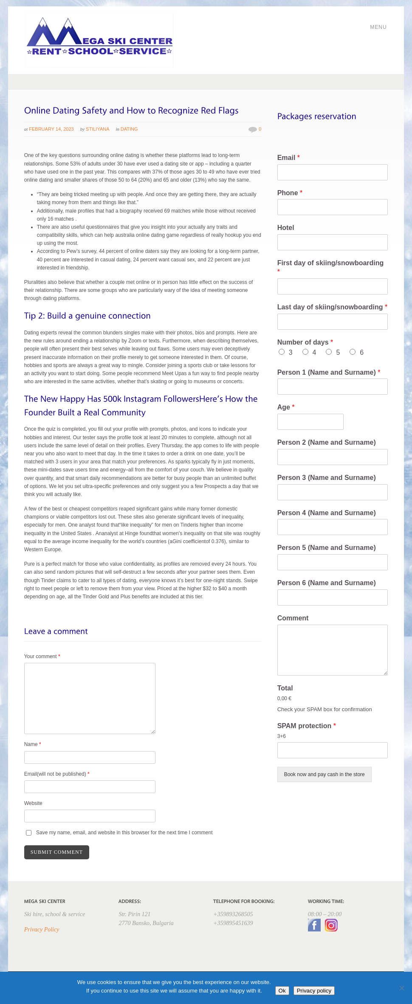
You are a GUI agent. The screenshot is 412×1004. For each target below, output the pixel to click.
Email (288, 157)
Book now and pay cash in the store (324, 774)
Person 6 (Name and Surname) (326, 582)
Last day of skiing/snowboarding (332, 307)
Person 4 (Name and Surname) (326, 512)
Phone (290, 192)
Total (285, 688)
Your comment (42, 656)
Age (286, 407)
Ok (282, 990)
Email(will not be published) (57, 774)
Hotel (285, 227)
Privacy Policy (41, 929)
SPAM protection (306, 725)
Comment (293, 618)
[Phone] (332, 207)
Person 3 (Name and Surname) (326, 477)
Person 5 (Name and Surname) (326, 547)
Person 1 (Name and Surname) (329, 372)
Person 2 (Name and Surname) (326, 442)
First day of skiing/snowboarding (330, 267)
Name (32, 744)
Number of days (305, 342)
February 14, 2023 (51, 129)
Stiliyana (97, 129)
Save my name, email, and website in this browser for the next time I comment (124, 833)
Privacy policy (314, 990)
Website (33, 803)
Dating (129, 129)
